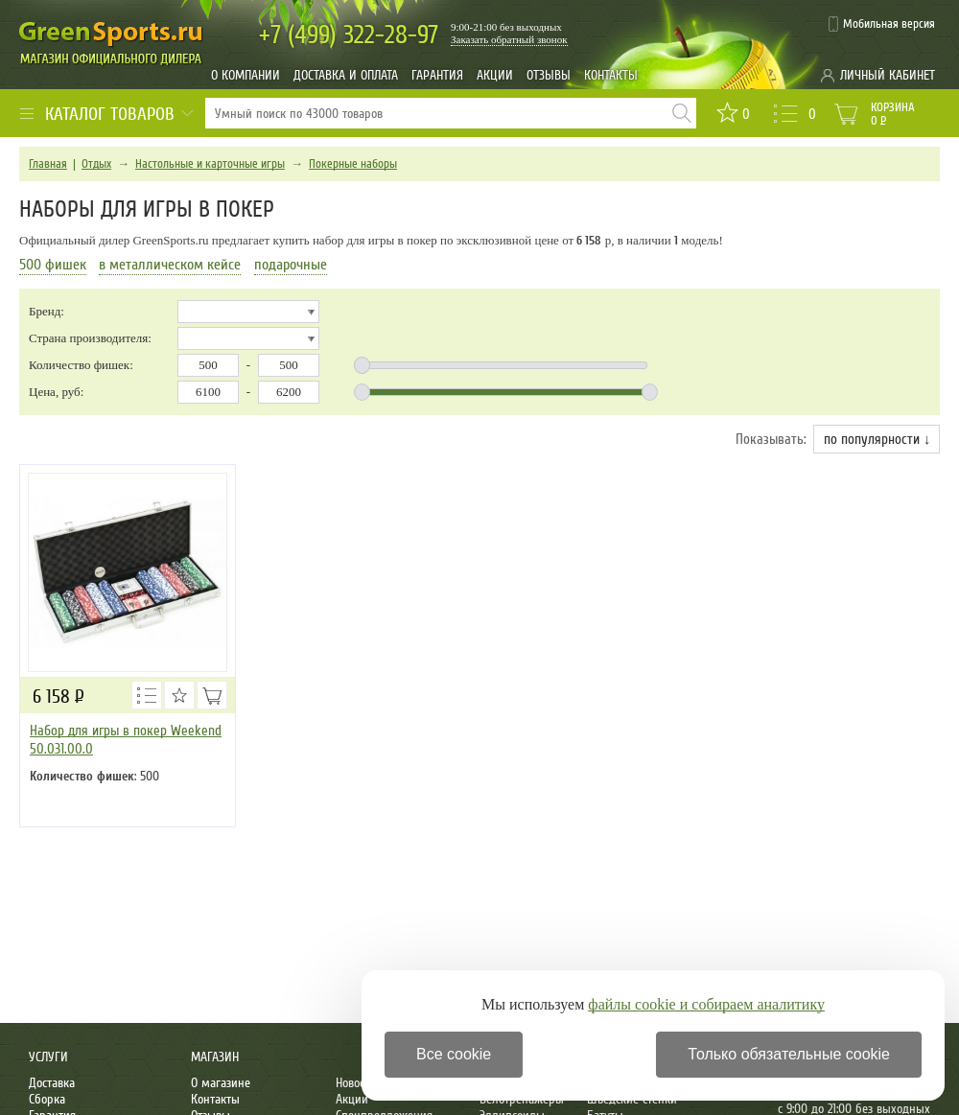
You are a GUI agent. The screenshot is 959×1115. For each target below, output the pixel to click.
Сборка (47, 1099)
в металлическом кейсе (170, 264)
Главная (48, 164)
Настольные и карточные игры (210, 164)
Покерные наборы (353, 164)
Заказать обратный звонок (509, 39)
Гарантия (437, 75)
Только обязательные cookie (789, 1054)
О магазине (220, 1083)
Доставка (52, 1083)
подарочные (290, 264)
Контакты (611, 75)
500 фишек (52, 264)
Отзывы (548, 75)
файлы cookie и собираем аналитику (706, 1004)
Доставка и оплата (345, 75)
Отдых (96, 164)
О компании (245, 75)
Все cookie (453, 1054)
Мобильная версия (889, 24)
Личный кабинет (887, 75)
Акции (495, 75)
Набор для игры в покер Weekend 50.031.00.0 (126, 739)
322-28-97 (348, 35)
